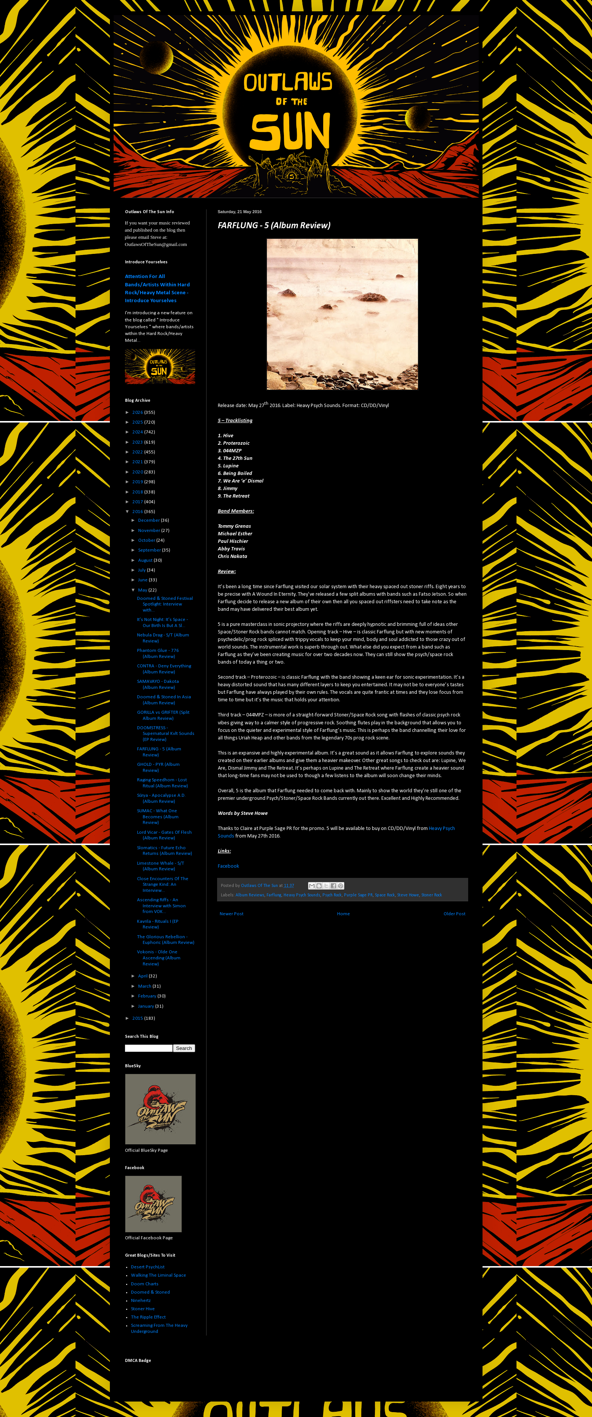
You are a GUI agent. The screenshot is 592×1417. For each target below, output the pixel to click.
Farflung (274, 895)
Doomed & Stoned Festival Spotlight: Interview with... (165, 604)
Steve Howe (408, 895)
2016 (138, 511)
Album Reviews (250, 895)
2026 (138, 412)
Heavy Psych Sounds (302, 895)
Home (343, 913)
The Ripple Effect (148, 1317)
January (146, 1006)
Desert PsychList (148, 1267)
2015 (138, 1018)
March (145, 986)
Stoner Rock (431, 895)
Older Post (455, 913)
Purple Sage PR (358, 895)
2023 (138, 442)
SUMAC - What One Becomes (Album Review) (158, 816)
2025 (138, 422)
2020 (138, 472)
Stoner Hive (143, 1308)
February (147, 996)
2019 (138, 482)
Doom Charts (145, 1284)
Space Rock (385, 895)
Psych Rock (332, 895)
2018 (138, 492)
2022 (138, 452)
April (143, 976)
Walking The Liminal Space (158, 1275)
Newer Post (232, 913)
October (147, 540)
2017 (138, 501)
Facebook (228, 866)
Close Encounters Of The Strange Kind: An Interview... (162, 884)
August (146, 560)
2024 (138, 432)
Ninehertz (141, 1300)
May (143, 590)
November (149, 530)
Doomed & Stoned (150, 1292)
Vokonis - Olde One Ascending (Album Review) (158, 958)
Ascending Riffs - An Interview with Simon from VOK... (161, 906)
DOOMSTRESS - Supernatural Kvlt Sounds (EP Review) (165, 733)
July (142, 570)
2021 (138, 462)
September (150, 550)
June (143, 580)
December (149, 520)
